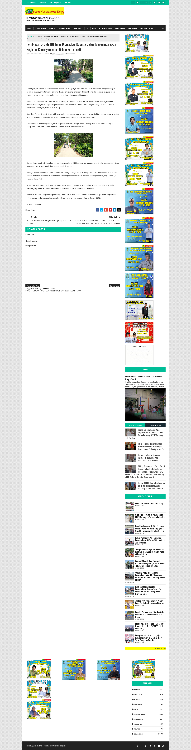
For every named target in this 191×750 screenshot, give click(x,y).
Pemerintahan (105, 28)
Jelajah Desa (64, 28)
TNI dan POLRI (146, 28)
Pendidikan (120, 28)
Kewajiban (31, 2)
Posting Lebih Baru (33, 285)
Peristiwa (132, 28)
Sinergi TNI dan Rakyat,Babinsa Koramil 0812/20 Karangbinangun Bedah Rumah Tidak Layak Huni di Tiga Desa (150, 563)
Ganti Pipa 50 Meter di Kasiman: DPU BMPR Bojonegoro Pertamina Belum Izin (150, 516)
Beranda (42, 2)
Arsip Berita (155, 425)
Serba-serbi (39, 36)
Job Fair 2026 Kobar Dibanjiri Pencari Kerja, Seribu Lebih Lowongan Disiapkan (149, 602)
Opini (94, 28)
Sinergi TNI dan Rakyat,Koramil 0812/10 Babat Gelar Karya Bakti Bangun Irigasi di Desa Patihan (150, 552)
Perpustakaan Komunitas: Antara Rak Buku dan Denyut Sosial (143, 378)
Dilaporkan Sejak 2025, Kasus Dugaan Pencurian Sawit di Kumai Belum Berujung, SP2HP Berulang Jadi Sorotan (144, 434)
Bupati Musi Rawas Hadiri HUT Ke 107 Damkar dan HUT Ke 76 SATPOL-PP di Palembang (149, 626)
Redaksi (68, 2)
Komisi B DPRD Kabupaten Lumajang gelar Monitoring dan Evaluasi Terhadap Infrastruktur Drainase (151, 486)
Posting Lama (114, 285)
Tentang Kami (55, 2)
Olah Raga (78, 28)
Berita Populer (135, 425)
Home (29, 28)
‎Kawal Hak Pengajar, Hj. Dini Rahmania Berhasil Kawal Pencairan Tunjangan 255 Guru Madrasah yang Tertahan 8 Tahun (150, 528)
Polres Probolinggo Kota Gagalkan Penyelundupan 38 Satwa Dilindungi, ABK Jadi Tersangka (150, 540)
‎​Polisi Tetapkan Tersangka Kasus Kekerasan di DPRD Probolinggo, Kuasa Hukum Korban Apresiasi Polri (151, 446)
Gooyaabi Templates (59, 745)
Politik (137, 729)
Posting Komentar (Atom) (45, 288)
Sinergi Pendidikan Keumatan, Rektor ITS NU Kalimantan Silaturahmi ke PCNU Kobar (149, 458)
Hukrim (52, 28)
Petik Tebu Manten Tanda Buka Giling (149, 503)
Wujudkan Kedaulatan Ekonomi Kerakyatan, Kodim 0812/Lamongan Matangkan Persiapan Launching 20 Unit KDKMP (150, 576)
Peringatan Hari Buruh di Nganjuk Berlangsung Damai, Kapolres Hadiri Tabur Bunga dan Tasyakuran (148, 638)
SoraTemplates (38, 745)
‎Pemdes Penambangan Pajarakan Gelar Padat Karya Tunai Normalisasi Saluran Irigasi (149, 614)
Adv (87, 28)
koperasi (137, 699)
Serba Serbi (40, 28)
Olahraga (138, 704)
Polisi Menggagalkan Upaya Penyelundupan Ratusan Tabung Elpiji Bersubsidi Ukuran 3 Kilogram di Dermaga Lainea (148, 590)
